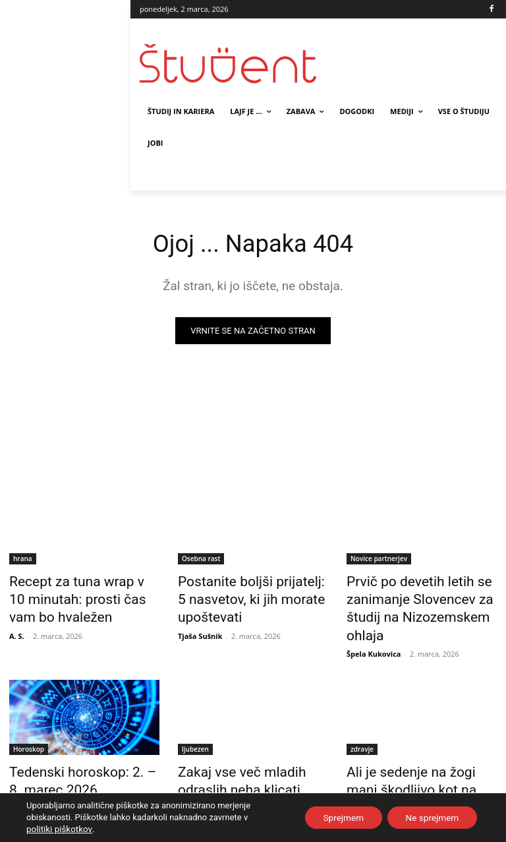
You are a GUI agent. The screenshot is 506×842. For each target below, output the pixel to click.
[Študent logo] (229, 63)
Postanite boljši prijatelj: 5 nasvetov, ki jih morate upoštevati (242, 596)
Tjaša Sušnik (200, 627)
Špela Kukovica (374, 627)
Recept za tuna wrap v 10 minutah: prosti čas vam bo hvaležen (76, 596)
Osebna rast (201, 559)
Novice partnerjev (379, 559)
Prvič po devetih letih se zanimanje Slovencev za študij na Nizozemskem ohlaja (421, 596)
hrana (22, 559)
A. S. (16, 627)
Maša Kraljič (31, 775)
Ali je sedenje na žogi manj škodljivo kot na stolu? (412, 751)
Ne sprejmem (430, 817)
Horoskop (28, 722)
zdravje (362, 722)
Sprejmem (337, 817)
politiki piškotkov (58, 829)
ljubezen (195, 722)
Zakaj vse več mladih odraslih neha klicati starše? (251, 751)
